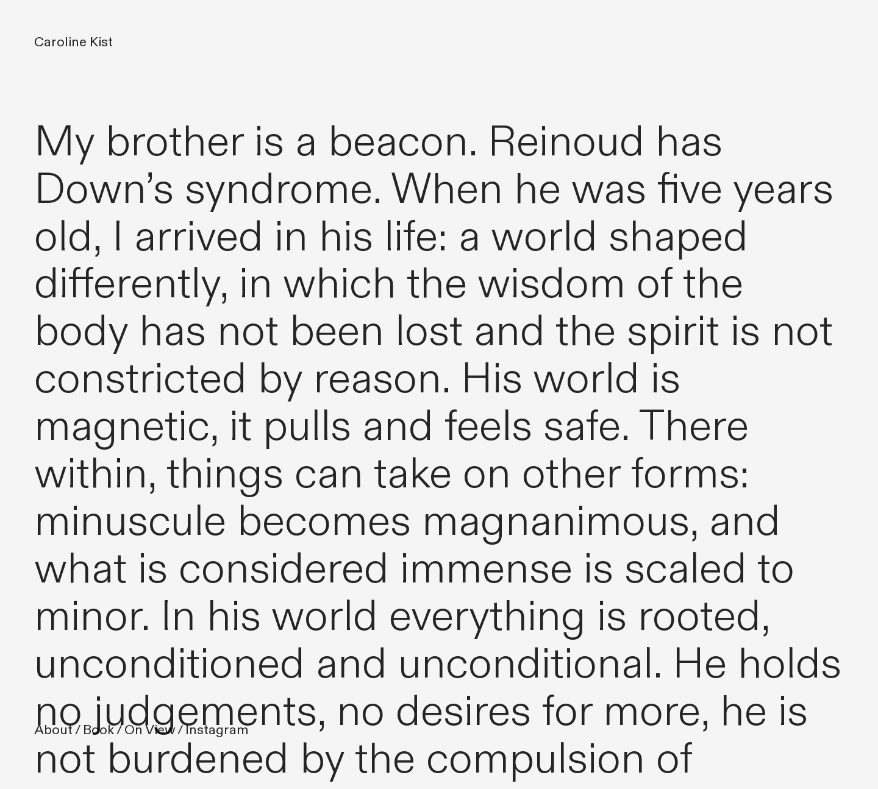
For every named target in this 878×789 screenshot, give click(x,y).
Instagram (217, 730)
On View (149, 730)
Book (98, 730)
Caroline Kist (73, 42)
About (53, 730)
